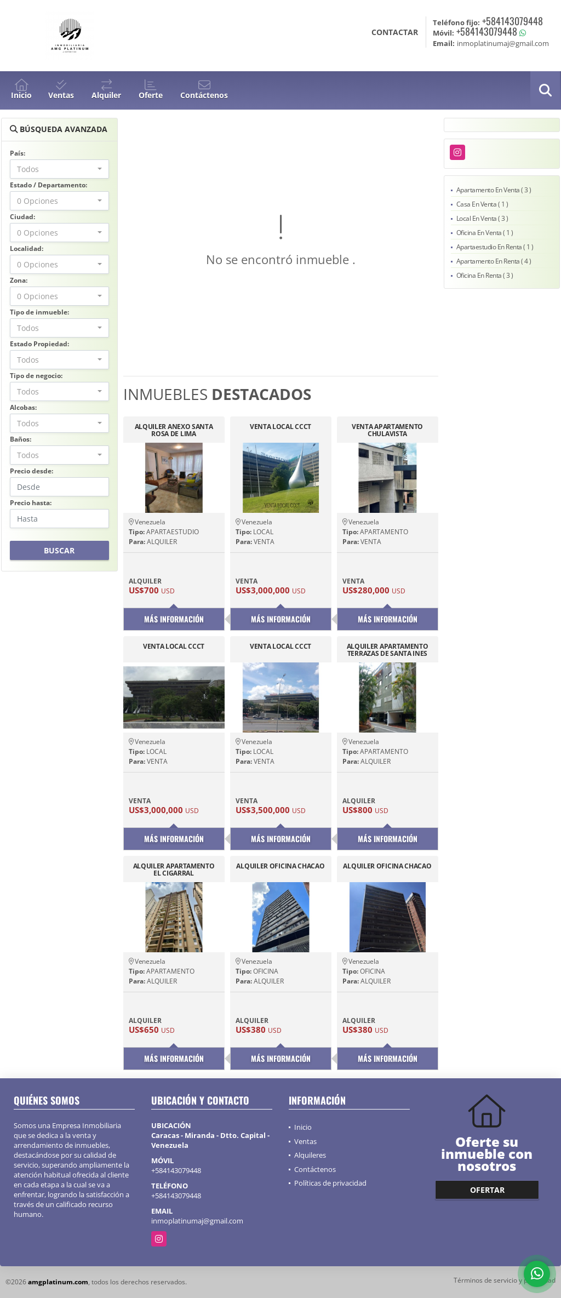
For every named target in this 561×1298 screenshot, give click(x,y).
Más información (174, 619)
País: (17, 153)
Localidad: (26, 248)
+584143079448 (512, 21)
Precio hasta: (30, 502)
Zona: (18, 280)
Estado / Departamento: (48, 185)
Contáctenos (315, 1169)
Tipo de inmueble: (39, 312)
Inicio (303, 1127)
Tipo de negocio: (36, 375)
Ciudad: (22, 216)
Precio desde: (31, 471)
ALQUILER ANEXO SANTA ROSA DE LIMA (174, 430)
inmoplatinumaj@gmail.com (197, 1221)
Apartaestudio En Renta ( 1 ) (495, 246)
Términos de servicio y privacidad (505, 1280)
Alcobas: (23, 407)
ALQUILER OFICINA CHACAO (280, 866)
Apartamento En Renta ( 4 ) (493, 261)
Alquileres (310, 1155)
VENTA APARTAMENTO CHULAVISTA (387, 430)
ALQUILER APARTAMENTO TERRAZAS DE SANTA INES (387, 650)
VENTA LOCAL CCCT (280, 427)
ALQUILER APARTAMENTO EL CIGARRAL (174, 869)
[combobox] (59, 169)
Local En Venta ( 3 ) (482, 218)
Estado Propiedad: (39, 343)
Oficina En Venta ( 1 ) (484, 232)
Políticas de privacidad (330, 1183)
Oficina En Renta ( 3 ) (484, 275)
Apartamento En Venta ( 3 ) (493, 190)
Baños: (20, 439)
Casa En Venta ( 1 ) (482, 204)
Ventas (305, 1141)
